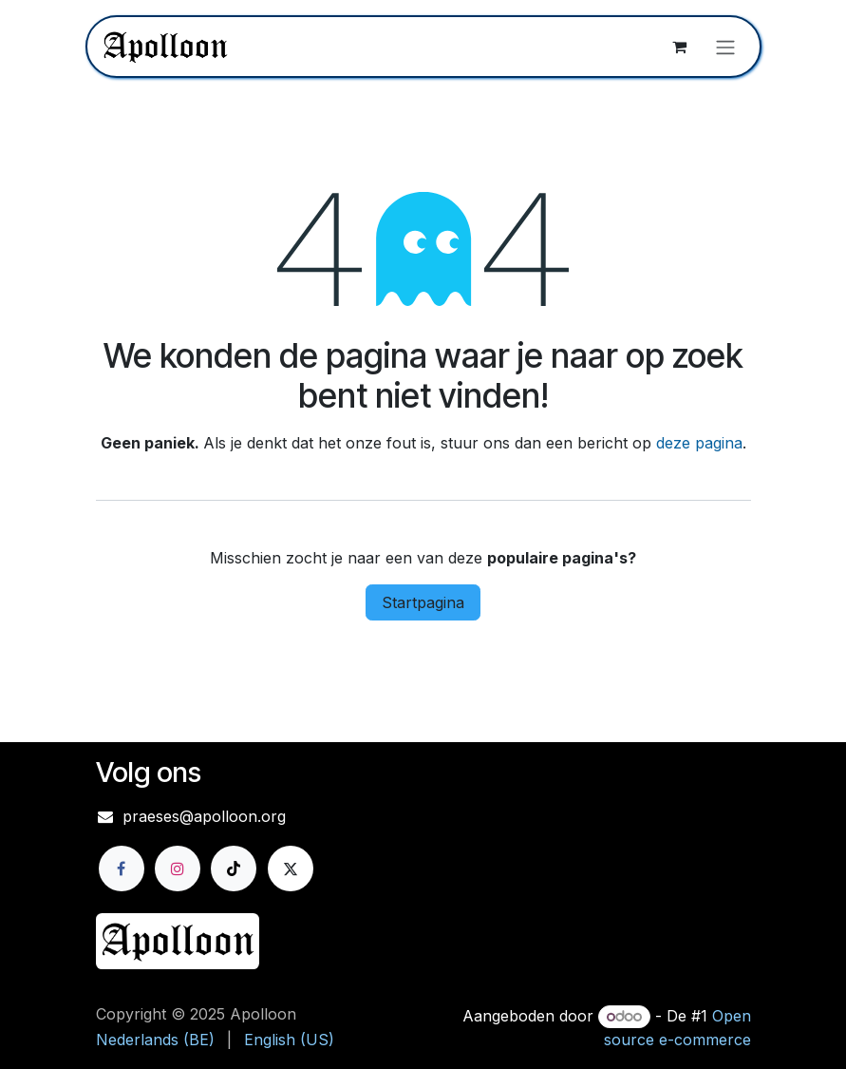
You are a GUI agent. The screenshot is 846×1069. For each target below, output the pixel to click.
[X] (290, 868)
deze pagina (699, 442)
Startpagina (423, 602)
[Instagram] (177, 868)
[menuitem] (155, 1039)
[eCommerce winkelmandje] (680, 47)
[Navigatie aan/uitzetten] (725, 47)
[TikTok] (233, 868)
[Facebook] (121, 868)
